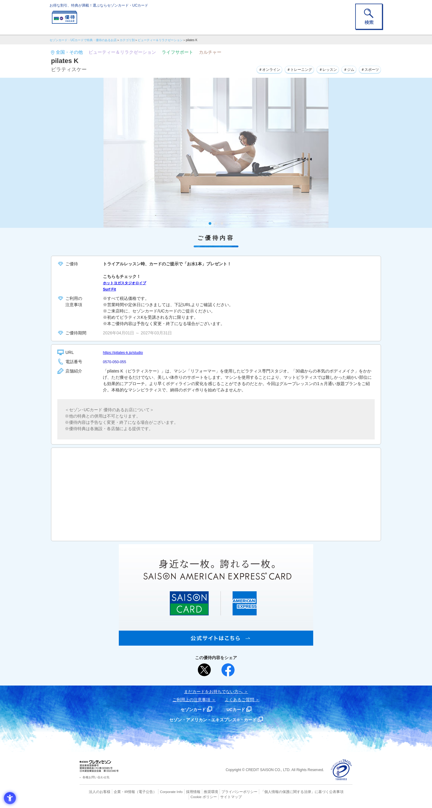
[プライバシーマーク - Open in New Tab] (341, 770)
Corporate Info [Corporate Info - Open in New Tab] (160, 791)
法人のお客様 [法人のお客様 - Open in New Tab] (94, 791)
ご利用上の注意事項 (191, 699)
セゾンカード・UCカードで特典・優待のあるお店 (83, 40)
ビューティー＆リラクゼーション (160, 40)
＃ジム (343, 68)
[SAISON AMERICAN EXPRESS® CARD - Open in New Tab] (216, 642)
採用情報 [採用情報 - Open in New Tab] (181, 791)
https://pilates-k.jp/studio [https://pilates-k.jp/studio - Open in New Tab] (125, 352)
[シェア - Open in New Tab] (228, 670)
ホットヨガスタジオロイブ (128, 282)
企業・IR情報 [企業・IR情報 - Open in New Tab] (117, 791)
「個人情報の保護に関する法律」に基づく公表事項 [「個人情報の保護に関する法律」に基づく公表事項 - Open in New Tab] (282, 791)
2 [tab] (216, 223)
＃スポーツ (367, 68)
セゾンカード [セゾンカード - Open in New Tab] (191, 709)
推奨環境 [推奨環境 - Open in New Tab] (198, 791)
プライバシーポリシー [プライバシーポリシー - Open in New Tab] (224, 791)
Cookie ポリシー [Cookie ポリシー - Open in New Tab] (335, 791)
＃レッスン (318, 68)
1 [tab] (210, 223)
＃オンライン (250, 68)
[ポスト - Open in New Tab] (204, 670)
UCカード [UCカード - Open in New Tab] (237, 709)
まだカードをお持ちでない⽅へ (213, 691)
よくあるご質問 (239, 699)
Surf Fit (110, 289)
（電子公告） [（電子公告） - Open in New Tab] (137, 791)
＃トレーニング (285, 68)
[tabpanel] (216, 153)
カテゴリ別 (127, 40)
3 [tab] (222, 223)
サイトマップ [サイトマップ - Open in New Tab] (216, 796)
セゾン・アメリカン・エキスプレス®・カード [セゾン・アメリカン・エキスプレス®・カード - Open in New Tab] (213, 719)
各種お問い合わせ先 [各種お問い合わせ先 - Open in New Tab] (96, 777)
